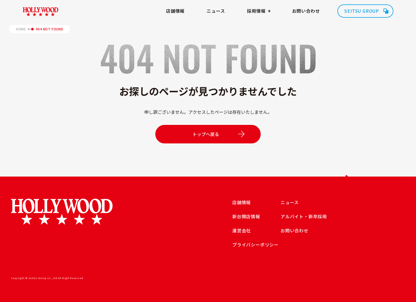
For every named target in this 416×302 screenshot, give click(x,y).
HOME (21, 29)
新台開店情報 (246, 216)
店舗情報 (175, 10)
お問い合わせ (306, 10)
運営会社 (241, 230)
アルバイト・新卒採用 (304, 216)
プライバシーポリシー (255, 244)
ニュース (216, 10)
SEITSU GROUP (361, 10)
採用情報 (256, 10)
